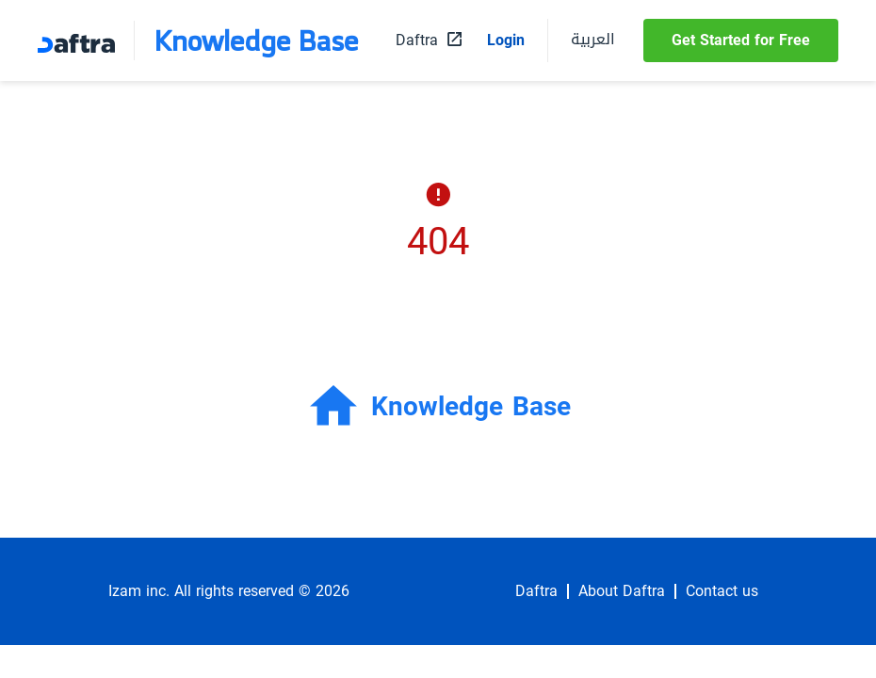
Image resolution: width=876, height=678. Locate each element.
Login (506, 40)
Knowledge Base (256, 40)
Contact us (722, 591)
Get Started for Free (741, 40)
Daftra (536, 591)
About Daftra (621, 591)
